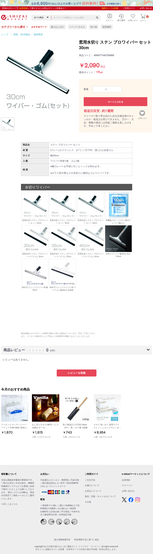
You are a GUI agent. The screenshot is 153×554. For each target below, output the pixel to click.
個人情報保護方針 (62, 539)
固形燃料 (106, 27)
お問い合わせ (146, 8)
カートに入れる (115, 102)
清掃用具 (38, 34)
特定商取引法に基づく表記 (86, 539)
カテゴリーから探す (14, 26)
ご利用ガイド (129, 8)
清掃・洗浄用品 (21, 34)
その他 (88, 502)
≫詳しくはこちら (9, 504)
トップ (4, 34)
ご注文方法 (90, 480)
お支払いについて (93, 491)
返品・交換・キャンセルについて (100, 496)
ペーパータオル (77, 27)
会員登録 (23, 8)
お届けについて (92, 485)
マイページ (127, 485)
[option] (37, 76)
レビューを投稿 (76, 372)
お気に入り (142, 117)
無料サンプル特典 (110, 8)
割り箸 (93, 27)
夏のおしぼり (57, 27)
